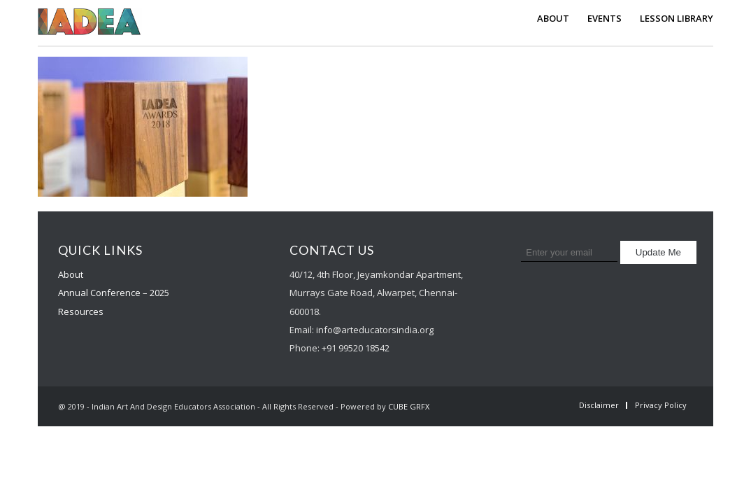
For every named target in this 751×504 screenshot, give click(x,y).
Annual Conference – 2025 (113, 292)
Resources (80, 311)
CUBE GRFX (408, 406)
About (70, 274)
